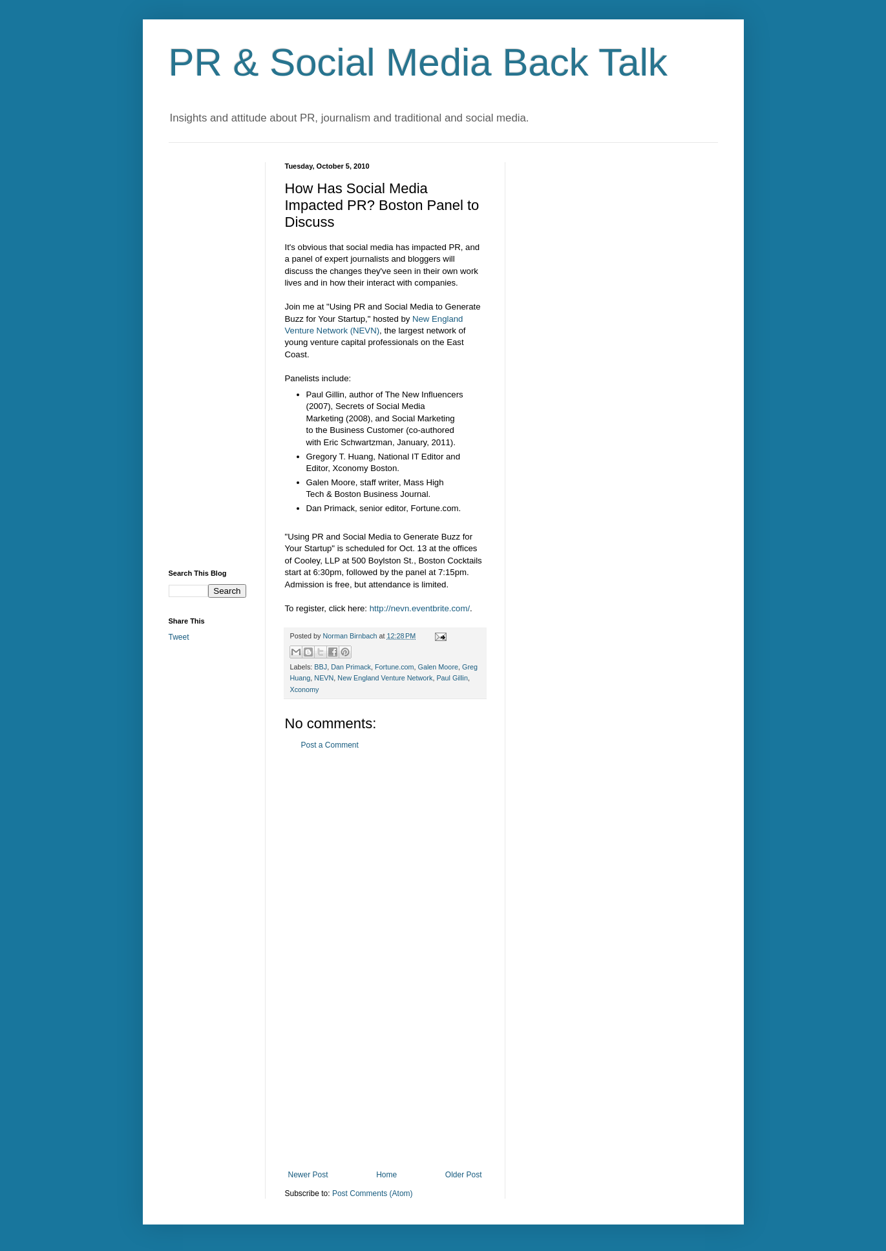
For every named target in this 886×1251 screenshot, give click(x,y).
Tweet (179, 637)
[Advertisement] (385, 960)
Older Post (463, 1174)
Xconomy (304, 689)
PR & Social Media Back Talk (418, 62)
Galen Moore (438, 667)
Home (386, 1174)
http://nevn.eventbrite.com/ (420, 608)
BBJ (320, 667)
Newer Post (308, 1174)
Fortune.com (394, 667)
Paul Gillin (452, 678)
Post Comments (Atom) (372, 1193)
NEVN (323, 678)
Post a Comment (330, 745)
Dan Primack (351, 667)
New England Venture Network (384, 678)
